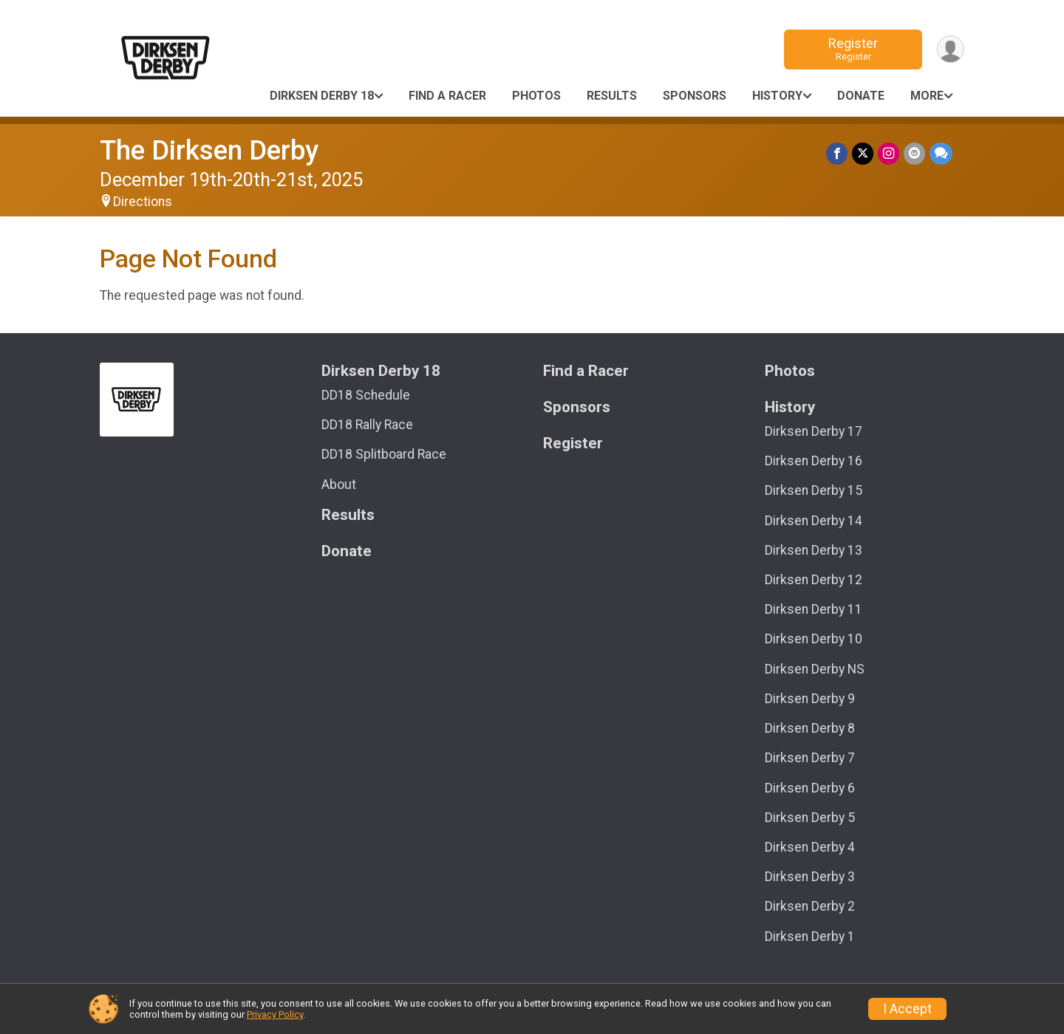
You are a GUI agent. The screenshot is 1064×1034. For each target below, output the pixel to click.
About (338, 484)
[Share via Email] (914, 153)
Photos (536, 96)
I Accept (907, 1009)
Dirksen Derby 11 (813, 609)
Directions (142, 201)
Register (853, 49)
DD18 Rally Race (367, 424)
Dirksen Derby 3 (810, 876)
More (927, 96)
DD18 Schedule (365, 395)
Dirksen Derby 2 (810, 906)
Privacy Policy (275, 1014)
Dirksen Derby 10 (813, 638)
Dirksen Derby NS (814, 669)
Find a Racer (447, 96)
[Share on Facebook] (837, 153)
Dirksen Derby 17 (813, 431)
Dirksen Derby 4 (810, 847)
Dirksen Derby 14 (813, 520)
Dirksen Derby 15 (813, 490)
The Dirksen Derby (209, 150)
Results (612, 96)
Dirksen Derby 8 (810, 728)
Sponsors (694, 96)
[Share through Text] (941, 153)
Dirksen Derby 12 (813, 579)
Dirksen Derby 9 (810, 698)
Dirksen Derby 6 (810, 788)
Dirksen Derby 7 (810, 757)
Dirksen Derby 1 (810, 936)
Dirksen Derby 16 (813, 460)
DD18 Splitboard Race (383, 454)
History (777, 96)
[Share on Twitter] (862, 153)
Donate (860, 96)
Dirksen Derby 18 (322, 96)
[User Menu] (950, 49)
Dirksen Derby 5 (810, 817)
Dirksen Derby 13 (813, 550)
